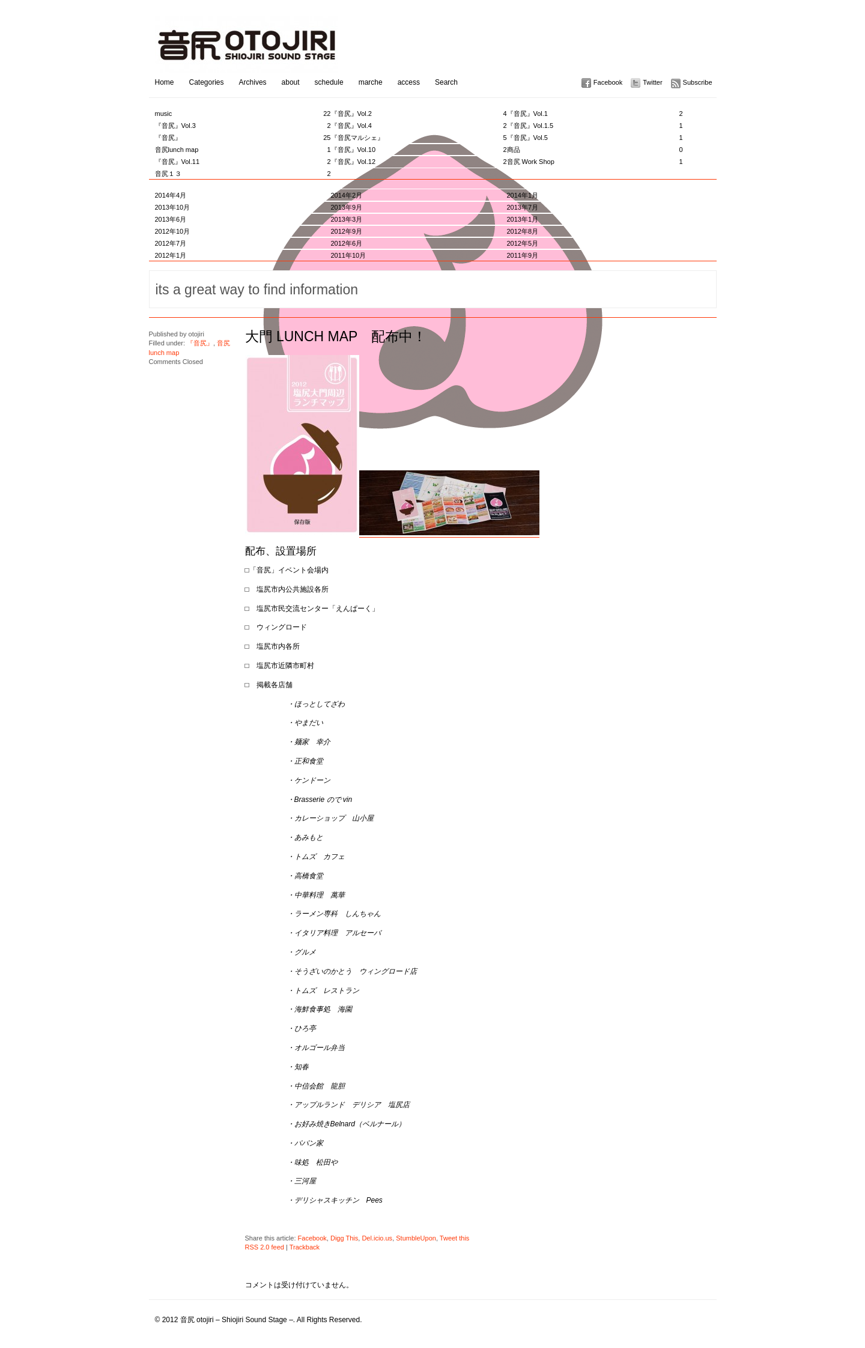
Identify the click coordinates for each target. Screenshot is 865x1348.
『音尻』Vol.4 (419, 126)
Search (446, 82)
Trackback (305, 1247)
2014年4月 (171, 195)
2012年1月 (171, 255)
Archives (253, 82)
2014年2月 (347, 195)
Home (164, 82)
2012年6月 (347, 243)
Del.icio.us (377, 1238)
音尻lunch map (243, 150)
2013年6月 (171, 219)
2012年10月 (172, 231)
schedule (329, 82)
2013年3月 (347, 219)
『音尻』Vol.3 (243, 126)
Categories (206, 82)
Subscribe (697, 82)
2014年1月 (523, 195)
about (291, 82)
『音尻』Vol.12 (419, 162)
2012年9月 (347, 231)
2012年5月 (523, 243)
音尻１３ (243, 174)
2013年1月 (523, 219)
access (409, 82)
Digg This (344, 1238)
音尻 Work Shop (595, 162)
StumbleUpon (416, 1238)
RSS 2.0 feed (264, 1247)
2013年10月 (172, 207)
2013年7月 (523, 207)
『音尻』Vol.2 (419, 114)
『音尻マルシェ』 (419, 138)
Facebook (607, 82)
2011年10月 (348, 255)
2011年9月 (523, 255)
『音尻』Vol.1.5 (595, 126)
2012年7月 (171, 243)
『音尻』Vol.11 (243, 162)
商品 (595, 150)
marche (371, 82)
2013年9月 (347, 207)
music (243, 114)
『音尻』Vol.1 (595, 114)
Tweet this (455, 1238)
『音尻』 (243, 138)
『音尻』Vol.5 (595, 138)
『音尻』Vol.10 (419, 150)
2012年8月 (523, 231)
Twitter (652, 82)
